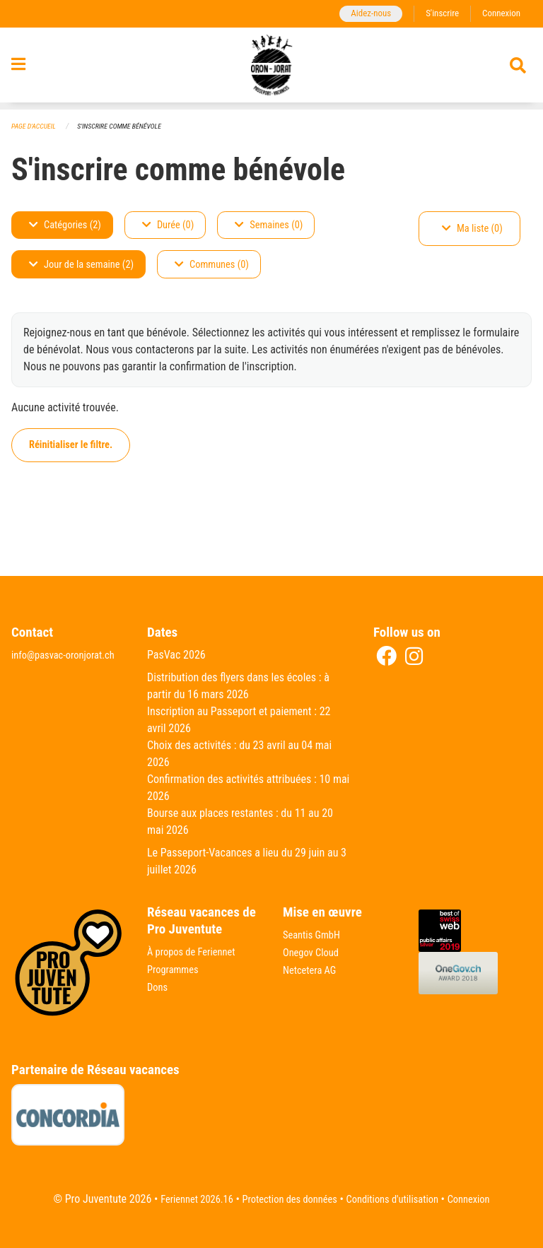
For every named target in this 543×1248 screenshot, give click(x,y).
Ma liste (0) (472, 229)
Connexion (499, 14)
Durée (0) (168, 226)
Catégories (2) (65, 226)
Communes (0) (212, 265)
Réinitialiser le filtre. (70, 446)
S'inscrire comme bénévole (128, 126)
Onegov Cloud (314, 952)
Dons (158, 986)
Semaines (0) (269, 226)
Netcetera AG (312, 969)
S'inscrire (436, 14)
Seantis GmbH (314, 935)
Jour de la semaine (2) (81, 265)
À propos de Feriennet (196, 952)
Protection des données (286, 1199)
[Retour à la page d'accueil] (272, 69)
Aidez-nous (361, 14)
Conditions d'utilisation (399, 1199)
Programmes (175, 969)
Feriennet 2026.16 (184, 1199)
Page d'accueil (36, 126)
